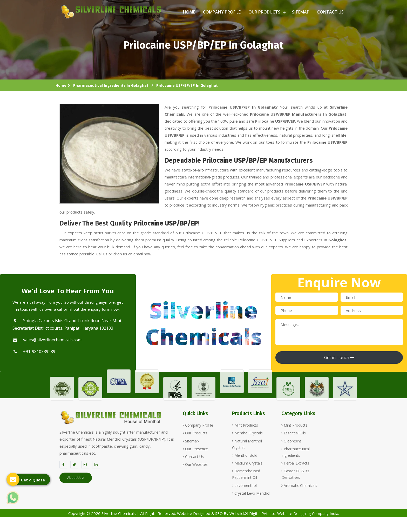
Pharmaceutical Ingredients (295, 452)
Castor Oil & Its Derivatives (295, 474)
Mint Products (245, 425)
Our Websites (195, 464)
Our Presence (195, 448)
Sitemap (300, 12)
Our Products (266, 12)
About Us (75, 477)
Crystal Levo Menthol (251, 493)
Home (189, 12)
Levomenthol (244, 485)
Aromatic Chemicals (299, 485)
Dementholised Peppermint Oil (246, 474)
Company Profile (222, 12)
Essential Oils (293, 432)
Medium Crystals (247, 463)
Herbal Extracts (295, 463)
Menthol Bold (244, 455)
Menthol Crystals (247, 432)
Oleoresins (291, 441)
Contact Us (330, 12)
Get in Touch (339, 357)
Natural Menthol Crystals (247, 444)
